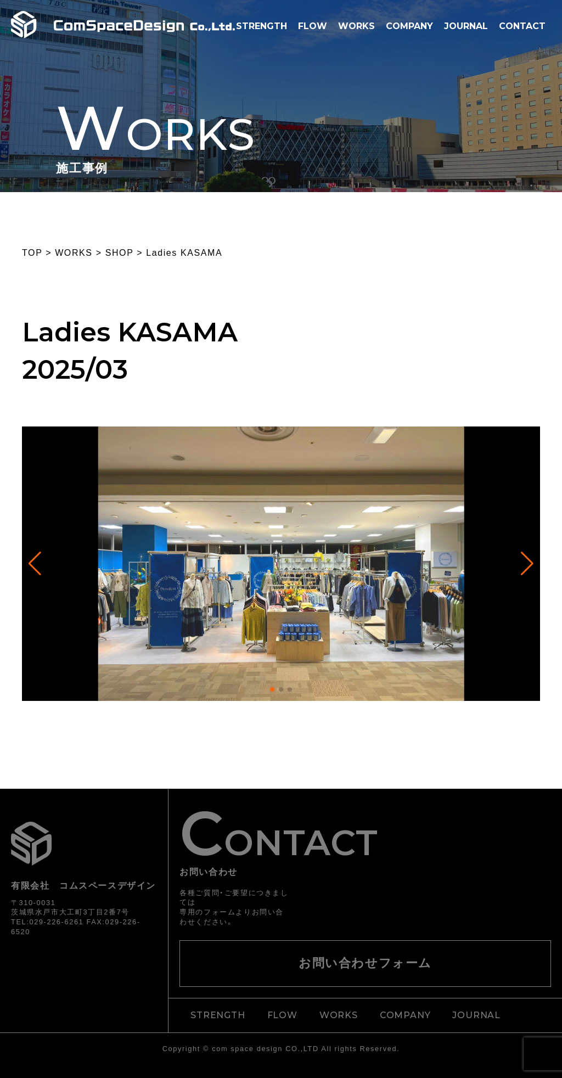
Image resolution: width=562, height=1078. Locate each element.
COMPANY (409, 26)
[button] (272, 689)
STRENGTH (261, 26)
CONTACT (522, 26)
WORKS (356, 26)
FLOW (312, 26)
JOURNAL (466, 26)
